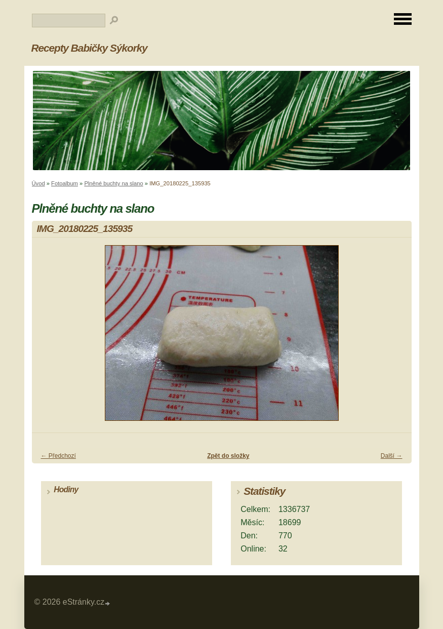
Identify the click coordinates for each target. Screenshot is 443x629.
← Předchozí (58, 455)
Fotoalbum (64, 183)
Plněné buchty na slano (113, 183)
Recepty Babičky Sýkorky (89, 48)
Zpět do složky (228, 455)
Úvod (38, 183)
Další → (391, 455)
